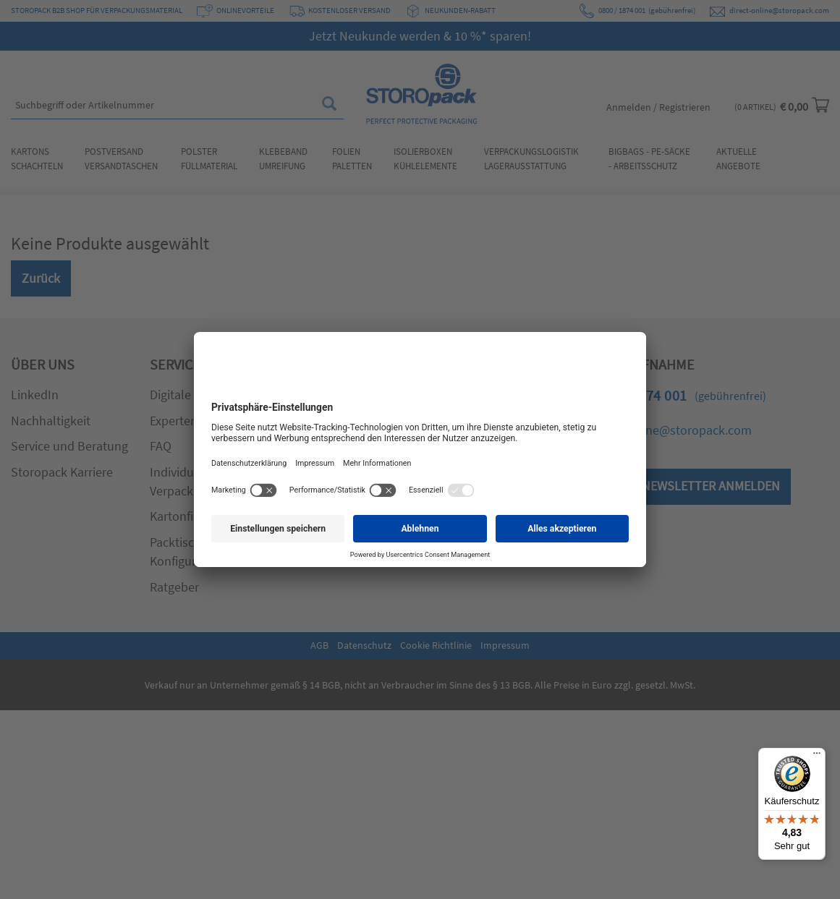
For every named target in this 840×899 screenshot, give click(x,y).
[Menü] (817, 756)
